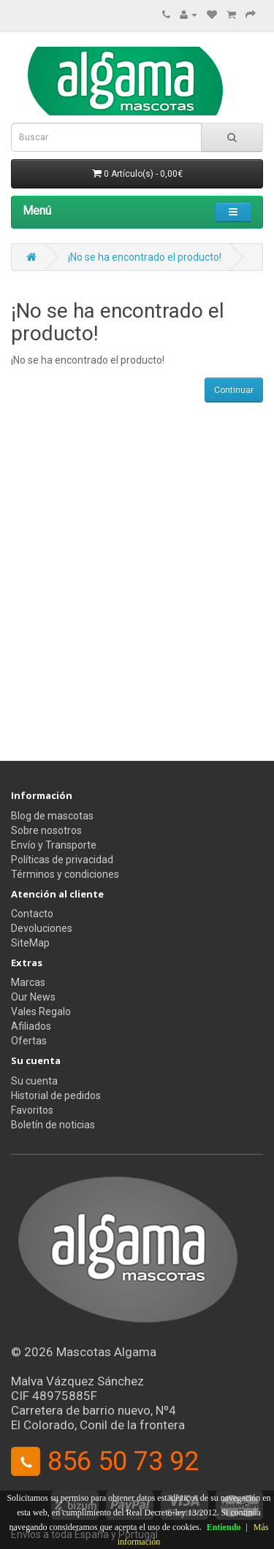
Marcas (28, 982)
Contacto (32, 913)
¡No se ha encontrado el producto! (144, 257)
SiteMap (30, 943)
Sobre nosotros (46, 830)
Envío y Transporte (53, 845)
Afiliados (31, 1026)
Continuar (234, 390)
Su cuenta (34, 1081)
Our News (33, 997)
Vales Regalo (41, 1011)
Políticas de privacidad (62, 859)
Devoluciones (41, 928)
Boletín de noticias (53, 1125)
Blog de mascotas (52, 816)
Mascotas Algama (106, 1352)
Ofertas (29, 1041)
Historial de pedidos (56, 1095)
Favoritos (32, 1110)
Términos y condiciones (65, 874)
